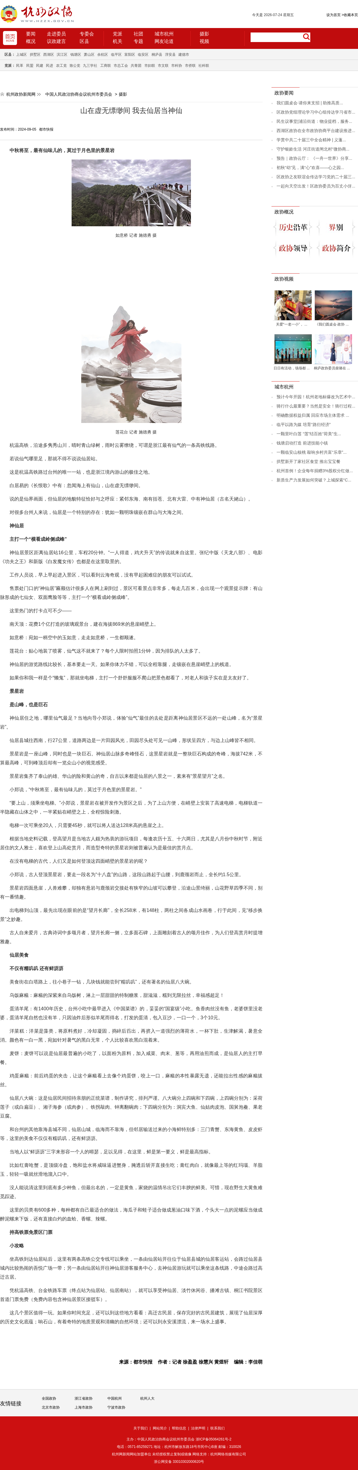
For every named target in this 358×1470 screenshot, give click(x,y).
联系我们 (217, 1428)
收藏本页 (350, 15)
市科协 (176, 65)
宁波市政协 (116, 1407)
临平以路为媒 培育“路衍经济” (304, 424)
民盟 (29, 65)
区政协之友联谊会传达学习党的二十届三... (316, 176)
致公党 (75, 65)
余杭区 (102, 54)
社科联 (203, 65)
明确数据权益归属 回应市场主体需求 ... (313, 415)
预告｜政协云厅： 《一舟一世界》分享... (314, 158)
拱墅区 (35, 54)
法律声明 (198, 1428)
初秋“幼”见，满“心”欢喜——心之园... (310, 167)
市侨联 (190, 65)
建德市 (183, 54)
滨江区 (62, 54)
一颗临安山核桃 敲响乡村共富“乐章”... (312, 452)
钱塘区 (75, 54)
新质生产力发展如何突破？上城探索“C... (314, 480)
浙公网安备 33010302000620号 (179, 1462)
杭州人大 (147, 1398)
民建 (39, 65)
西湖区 (48, 54)
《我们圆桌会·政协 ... (332, 324)
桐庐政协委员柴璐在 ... (332, 368)
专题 (138, 41)
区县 (84, 41)
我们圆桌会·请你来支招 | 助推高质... (310, 102)
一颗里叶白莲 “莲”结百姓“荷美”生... (309, 433)
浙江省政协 (83, 1398)
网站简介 (160, 1428)
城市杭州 (164, 33)
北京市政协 (51, 1407)
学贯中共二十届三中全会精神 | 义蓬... (311, 139)
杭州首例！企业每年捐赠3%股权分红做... (315, 470)
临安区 (143, 54)
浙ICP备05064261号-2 (214, 1439)
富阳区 (129, 54)
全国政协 (49, 1398)
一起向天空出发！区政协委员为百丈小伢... (316, 186)
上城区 (21, 54)
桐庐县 (157, 54)
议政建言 (56, 41)
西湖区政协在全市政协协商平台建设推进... (316, 130)
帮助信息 (179, 1428)
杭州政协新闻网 (21, 94)
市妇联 (149, 65)
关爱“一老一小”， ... (291, 324)
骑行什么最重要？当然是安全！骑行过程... (316, 406)
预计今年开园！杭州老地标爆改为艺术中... (316, 396)
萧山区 (89, 54)
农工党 (61, 65)
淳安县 (170, 54)
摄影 (204, 33)
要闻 (31, 33)
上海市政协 (83, 1407)
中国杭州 (114, 1398)
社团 (138, 33)
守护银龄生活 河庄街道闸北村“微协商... (313, 149)
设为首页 (333, 15)
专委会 (87, 33)
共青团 (136, 65)
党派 (117, 33)
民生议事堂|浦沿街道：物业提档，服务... (314, 121)
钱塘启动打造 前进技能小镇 (302, 443)
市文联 (163, 65)
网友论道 (164, 41)
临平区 (116, 54)
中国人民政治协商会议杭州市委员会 (78, 94)
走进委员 (56, 33)
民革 (19, 65)
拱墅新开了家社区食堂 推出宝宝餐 (308, 461)
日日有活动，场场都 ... (292, 368)
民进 (49, 65)
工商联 (105, 65)
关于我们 (140, 1428)
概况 (31, 41)
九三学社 (90, 65)
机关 (117, 41)
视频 (204, 41)
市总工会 (121, 65)
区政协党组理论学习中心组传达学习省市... (316, 112)
